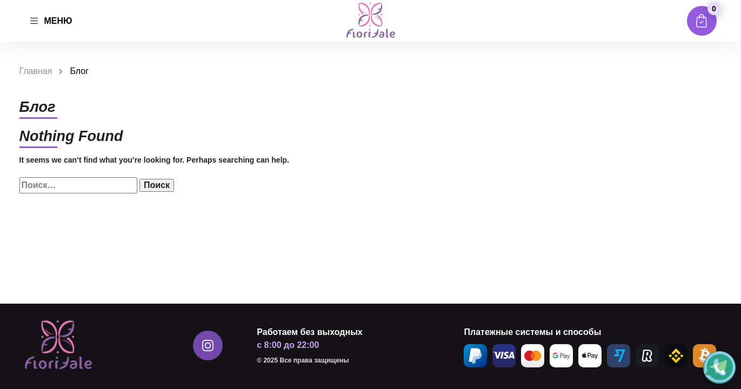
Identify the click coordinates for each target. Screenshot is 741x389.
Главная (35, 71)
